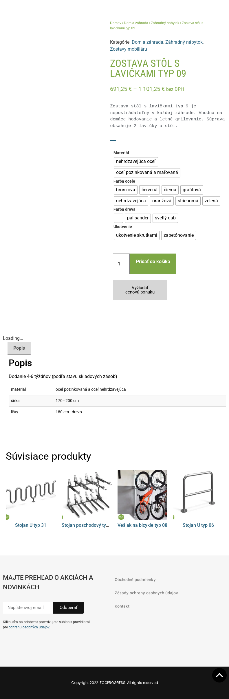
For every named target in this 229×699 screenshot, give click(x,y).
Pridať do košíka (153, 261)
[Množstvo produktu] (121, 264)
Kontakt (122, 605)
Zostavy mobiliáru (128, 49)
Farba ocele (124, 181)
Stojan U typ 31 (30, 525)
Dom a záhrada (136, 23)
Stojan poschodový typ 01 (88, 525)
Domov (115, 23)
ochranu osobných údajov (29, 627)
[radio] (136, 161)
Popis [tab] (19, 348)
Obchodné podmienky (135, 579)
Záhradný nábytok (165, 23)
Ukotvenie (122, 227)
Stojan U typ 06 (198, 525)
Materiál (121, 153)
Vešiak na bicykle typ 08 (142, 525)
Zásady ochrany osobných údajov (146, 592)
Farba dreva (124, 210)
